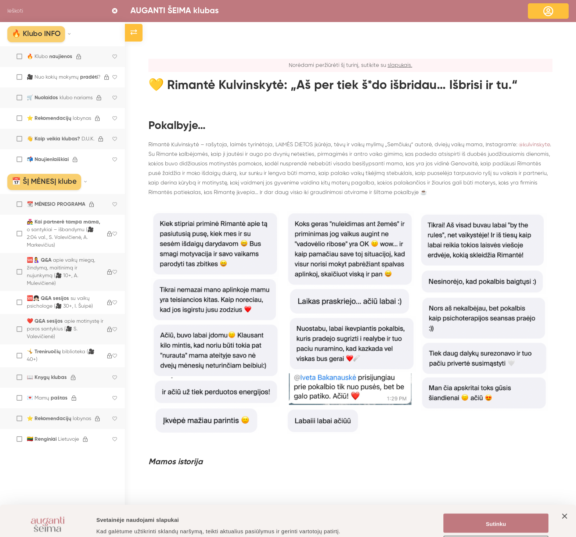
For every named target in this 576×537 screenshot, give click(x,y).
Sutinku (496, 495)
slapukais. (400, 65)
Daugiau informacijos (124, 522)
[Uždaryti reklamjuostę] (564, 494)
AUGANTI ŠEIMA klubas (174, 11)
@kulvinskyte (534, 144)
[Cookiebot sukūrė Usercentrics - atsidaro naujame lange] (47, 522)
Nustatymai (496, 516)
